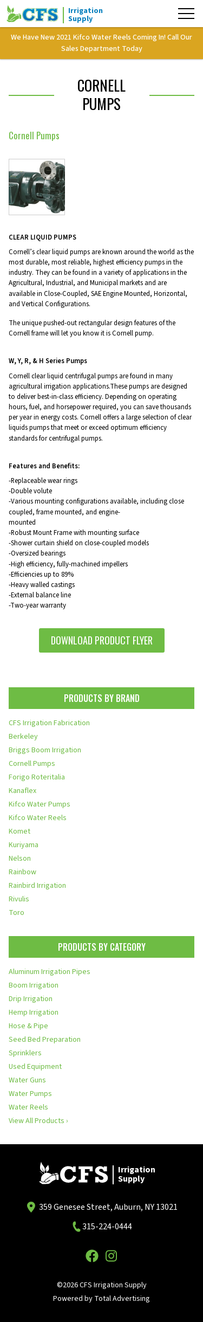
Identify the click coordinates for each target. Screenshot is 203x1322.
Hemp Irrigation (33, 1012)
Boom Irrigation (33, 985)
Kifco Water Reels (38, 817)
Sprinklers (25, 1053)
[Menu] (186, 13)
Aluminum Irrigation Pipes (49, 971)
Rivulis (19, 899)
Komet (19, 831)
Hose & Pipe (28, 1026)
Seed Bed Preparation (45, 1039)
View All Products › (38, 1120)
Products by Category (102, 946)
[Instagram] (111, 1255)
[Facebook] (92, 1255)
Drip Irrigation (31, 999)
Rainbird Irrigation (37, 885)
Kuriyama (23, 845)
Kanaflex (22, 790)
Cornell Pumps (32, 763)
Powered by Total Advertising (101, 1298)
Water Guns (27, 1080)
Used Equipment (35, 1066)
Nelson (20, 858)
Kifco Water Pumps (39, 804)
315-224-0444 (107, 1226)
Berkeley (23, 736)
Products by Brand (102, 698)
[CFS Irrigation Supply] (60, 13)
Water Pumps (30, 1093)
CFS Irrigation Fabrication (49, 723)
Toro (16, 912)
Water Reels (28, 1107)
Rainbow (22, 872)
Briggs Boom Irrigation (45, 750)
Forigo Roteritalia (37, 777)
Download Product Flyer (102, 640)
